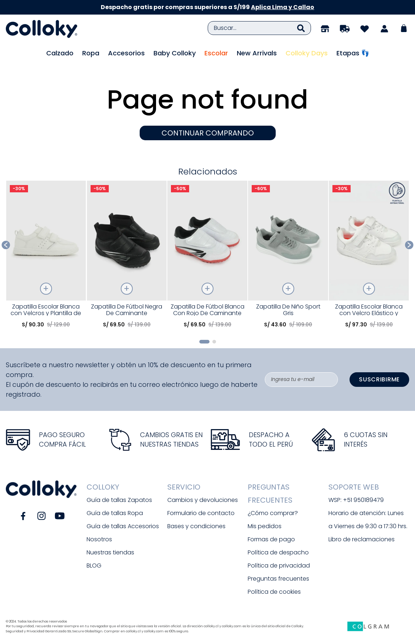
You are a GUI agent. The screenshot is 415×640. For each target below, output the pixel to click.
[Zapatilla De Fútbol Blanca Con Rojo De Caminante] (207, 257)
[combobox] (259, 28)
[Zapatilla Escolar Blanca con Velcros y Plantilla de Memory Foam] (46, 257)
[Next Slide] (409, 245)
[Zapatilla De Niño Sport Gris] (288, 257)
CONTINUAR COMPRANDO (207, 133)
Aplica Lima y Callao (282, 7)
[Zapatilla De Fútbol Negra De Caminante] (127, 257)
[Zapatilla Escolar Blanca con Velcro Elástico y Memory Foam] (369, 257)
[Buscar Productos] (301, 28)
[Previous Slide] (6, 245)
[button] (204, 341)
